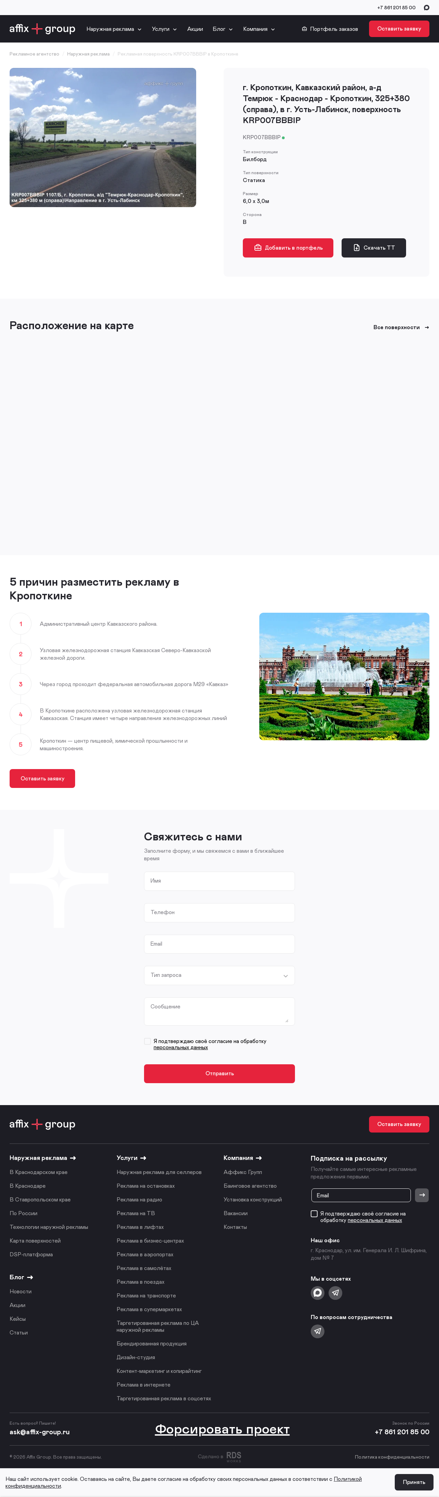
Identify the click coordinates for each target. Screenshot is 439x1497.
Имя (156, 881)
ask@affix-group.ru (40, 1432)
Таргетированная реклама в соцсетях (164, 1399)
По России (23, 1214)
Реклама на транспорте (146, 1296)
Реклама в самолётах (144, 1269)
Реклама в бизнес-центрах (150, 1241)
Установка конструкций (253, 1200)
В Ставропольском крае (40, 1200)
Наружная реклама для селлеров (159, 1173)
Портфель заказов (330, 28)
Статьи (19, 1333)
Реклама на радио (139, 1200)
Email (157, 944)
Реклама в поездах (140, 1282)
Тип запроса (166, 975)
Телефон (163, 912)
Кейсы (18, 1319)
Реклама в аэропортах (145, 1255)
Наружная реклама (110, 28)
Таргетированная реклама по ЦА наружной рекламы (158, 1327)
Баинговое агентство (250, 1186)
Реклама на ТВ (136, 1214)
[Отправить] (422, 1196)
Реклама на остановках (146, 1186)
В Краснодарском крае (39, 1173)
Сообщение (165, 1007)
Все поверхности (401, 327)
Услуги (160, 28)
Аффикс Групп (243, 1173)
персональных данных (181, 1047)
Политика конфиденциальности (392, 1458)
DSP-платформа (31, 1255)
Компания (255, 28)
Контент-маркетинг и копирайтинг (159, 1371)
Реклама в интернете (143, 1385)
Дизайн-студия (136, 1358)
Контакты (235, 1227)
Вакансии (236, 1214)
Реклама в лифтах (140, 1227)
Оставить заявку (399, 28)
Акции (195, 28)
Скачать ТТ (374, 247)
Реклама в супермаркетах (149, 1310)
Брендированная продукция (152, 1344)
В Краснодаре (28, 1186)
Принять (414, 1483)
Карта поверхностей (35, 1241)
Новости (21, 1292)
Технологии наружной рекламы (49, 1227)
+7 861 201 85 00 (396, 7)
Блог (219, 28)
